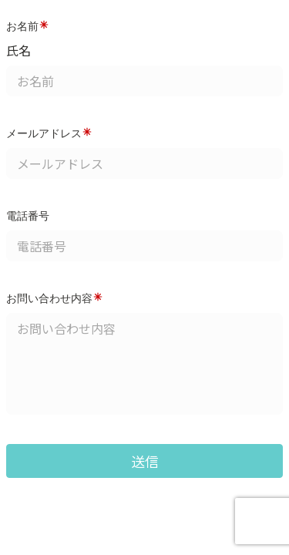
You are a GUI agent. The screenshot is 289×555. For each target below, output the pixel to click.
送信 (145, 461)
